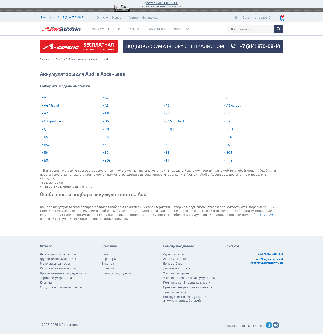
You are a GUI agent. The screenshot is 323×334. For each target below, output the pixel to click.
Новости (118, 17)
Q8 (46, 129)
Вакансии (109, 263)
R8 (107, 129)
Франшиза (150, 17)
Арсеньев (277, 253)
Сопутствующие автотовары (61, 287)
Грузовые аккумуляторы (58, 259)
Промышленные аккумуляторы (63, 273)
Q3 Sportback (53, 121)
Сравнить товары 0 (256, 17)
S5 (228, 144)
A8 (107, 113)
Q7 (228, 121)
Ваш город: (265, 253)
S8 (167, 152)
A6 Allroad (233, 105)
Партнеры (109, 259)
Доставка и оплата (176, 268)
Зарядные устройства (56, 278)
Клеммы (46, 282)
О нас (102, 17)
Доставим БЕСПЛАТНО (161, 3)
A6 (167, 105)
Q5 (107, 121)
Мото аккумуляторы (55, 263)
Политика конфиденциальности (187, 282)
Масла (134, 29)
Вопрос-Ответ (173, 263)
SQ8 (107, 160)
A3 (167, 97)
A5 (106, 105)
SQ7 (46, 160)
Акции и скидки (174, 259)
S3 (106, 144)
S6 (46, 152)
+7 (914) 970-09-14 (263, 214)
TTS (229, 160)
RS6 (229, 137)
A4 (228, 97)
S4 (167, 144)
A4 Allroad (51, 105)
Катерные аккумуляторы (58, 268)
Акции (133, 17)
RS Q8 (230, 129)
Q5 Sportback (175, 121)
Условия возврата (176, 273)
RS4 (107, 137)
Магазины (156, 29)
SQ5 (229, 152)
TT (167, 160)
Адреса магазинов (176, 254)
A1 (45, 97)
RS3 (46, 137)
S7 (106, 152)
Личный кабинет (175, 292)
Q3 (228, 113)
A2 (106, 97)
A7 (46, 113)
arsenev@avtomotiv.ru (266, 263)
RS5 (168, 137)
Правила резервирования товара (187, 287)
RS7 (46, 144)
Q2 (167, 113)
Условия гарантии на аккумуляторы (189, 278)
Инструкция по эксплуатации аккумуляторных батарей (184, 298)
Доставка (181, 29)
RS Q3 (170, 129)
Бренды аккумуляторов (119, 273)
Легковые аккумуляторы (58, 254)
